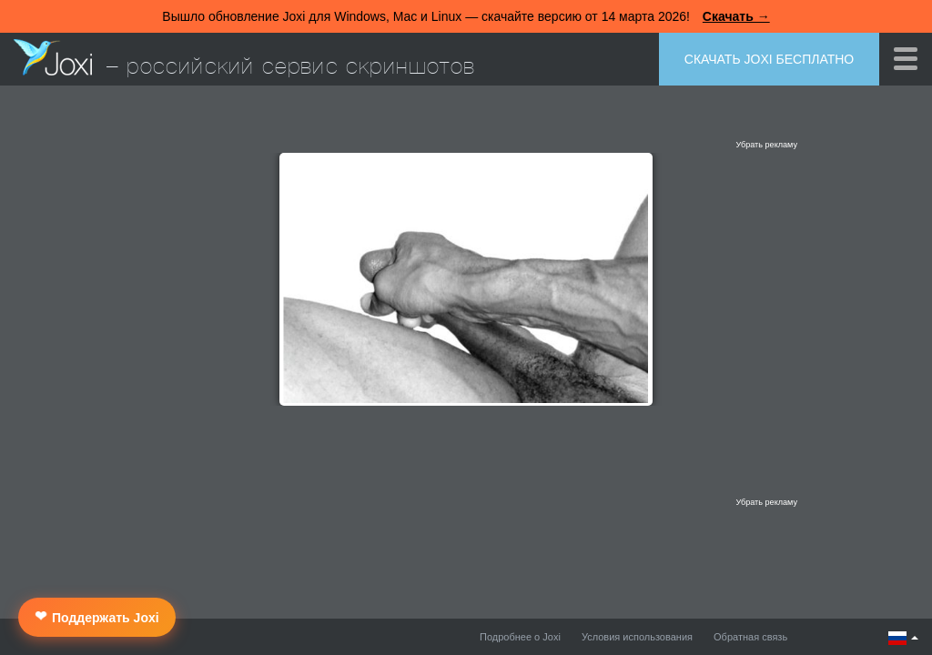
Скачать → (736, 16)
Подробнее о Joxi (520, 636)
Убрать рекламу (766, 144)
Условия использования (637, 636)
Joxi (53, 57)
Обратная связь (750, 636)
